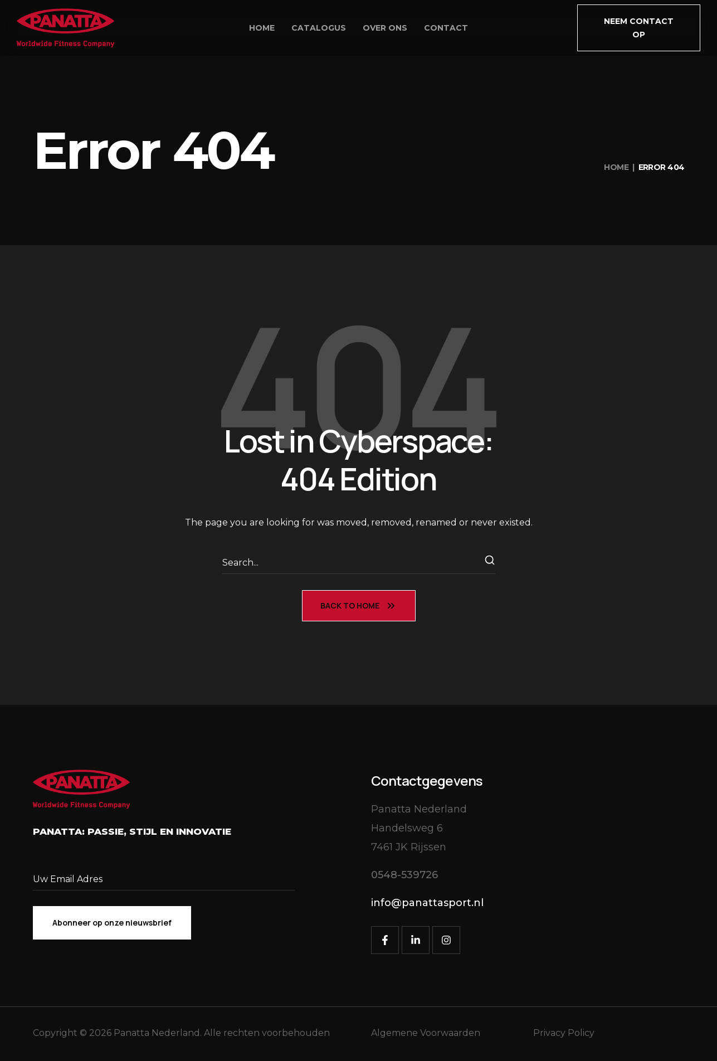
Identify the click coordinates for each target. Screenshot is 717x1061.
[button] (638, 27)
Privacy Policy (563, 1033)
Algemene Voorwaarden (425, 1033)
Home (616, 167)
